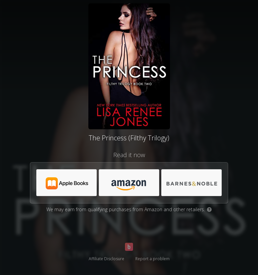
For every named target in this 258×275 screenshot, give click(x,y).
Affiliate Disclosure (106, 259)
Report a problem (152, 259)
